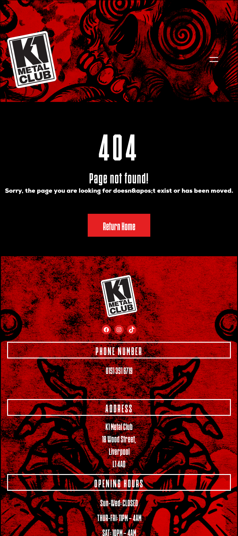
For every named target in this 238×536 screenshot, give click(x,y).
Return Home (119, 225)
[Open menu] (213, 59)
